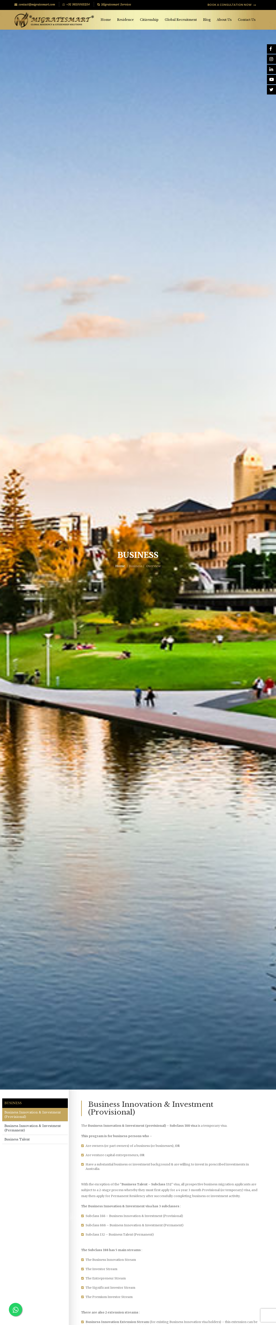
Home (106, 20)
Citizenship (149, 20)
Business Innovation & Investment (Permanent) (32, 1128)
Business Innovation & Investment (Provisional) (32, 1114)
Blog (207, 20)
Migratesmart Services (114, 4)
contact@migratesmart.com (34, 4)
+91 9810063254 (76, 4)
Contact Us (247, 20)
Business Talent (17, 1139)
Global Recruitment (181, 20)
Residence (125, 20)
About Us (224, 20)
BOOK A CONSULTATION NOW (231, 4)
